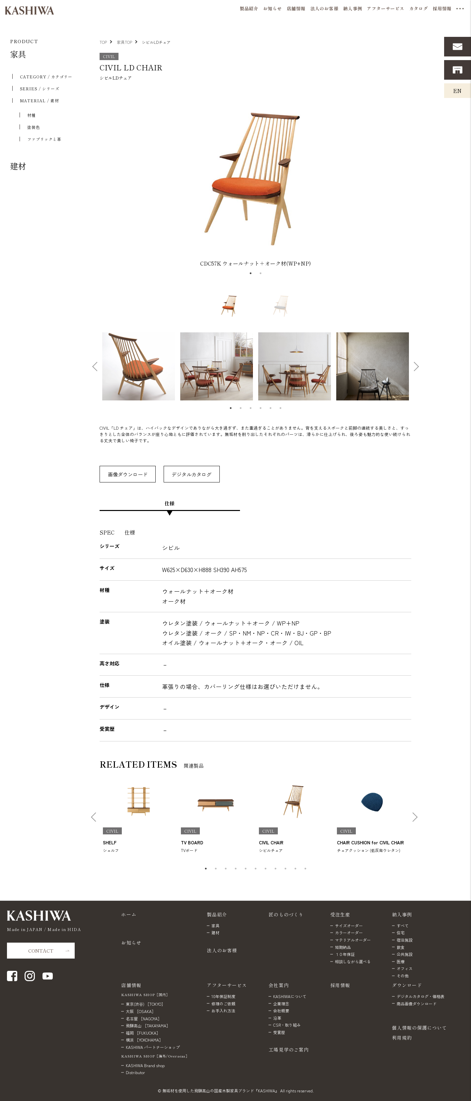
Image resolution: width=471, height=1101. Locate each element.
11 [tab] (305, 868)
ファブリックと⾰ (44, 139)
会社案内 (279, 985)
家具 (18, 54)
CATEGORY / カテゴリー (46, 76)
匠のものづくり (286, 914)
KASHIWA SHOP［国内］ (145, 994)
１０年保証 (345, 954)
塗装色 (33, 127)
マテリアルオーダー (353, 940)
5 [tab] (270, 408)
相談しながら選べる (353, 961)
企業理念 (281, 1003)
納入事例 (402, 914)
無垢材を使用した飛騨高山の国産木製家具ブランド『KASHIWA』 (220, 1090)
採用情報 (340, 985)
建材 (18, 166)
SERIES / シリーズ (39, 88)
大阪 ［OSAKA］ (141, 1011)
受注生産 (340, 914)
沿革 (277, 1018)
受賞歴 (279, 1032)
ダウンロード (407, 985)
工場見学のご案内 (289, 1049)
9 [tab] (285, 868)
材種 (31, 115)
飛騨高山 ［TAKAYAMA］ (148, 1025)
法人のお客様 (222, 950)
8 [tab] (275, 868)
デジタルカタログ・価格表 (420, 996)
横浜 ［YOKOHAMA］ (144, 1040)
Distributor (135, 1072)
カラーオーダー (349, 932)
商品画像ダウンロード (416, 1003)
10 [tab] (295, 868)
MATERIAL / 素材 (39, 100)
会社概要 (281, 1010)
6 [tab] (280, 408)
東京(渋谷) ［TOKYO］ (145, 1004)
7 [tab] (265, 868)
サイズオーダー (349, 925)
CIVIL (109, 56)
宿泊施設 (405, 940)
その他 (403, 975)
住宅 (401, 932)
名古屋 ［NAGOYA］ (144, 1018)
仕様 (170, 503)
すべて (403, 925)
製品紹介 (217, 914)
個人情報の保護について (419, 1027)
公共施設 (405, 954)
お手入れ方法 (223, 1010)
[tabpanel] (255, 178)
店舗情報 (131, 985)
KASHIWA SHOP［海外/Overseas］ (155, 1056)
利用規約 (402, 1037)
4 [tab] (260, 408)
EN (457, 91)
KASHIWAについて (289, 996)
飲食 (401, 947)
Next (412, 179)
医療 (401, 961)
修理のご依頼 (223, 1003)
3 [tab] (250, 408)
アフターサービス (227, 985)
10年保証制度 (223, 996)
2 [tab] (260, 273)
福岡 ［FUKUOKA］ (143, 1033)
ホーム (128, 914)
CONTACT (40, 950)
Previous (96, 179)
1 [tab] (250, 273)
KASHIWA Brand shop (145, 1065)
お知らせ (131, 942)
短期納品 (343, 947)
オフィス (405, 968)
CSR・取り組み (287, 1025)
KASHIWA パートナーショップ (153, 1047)
